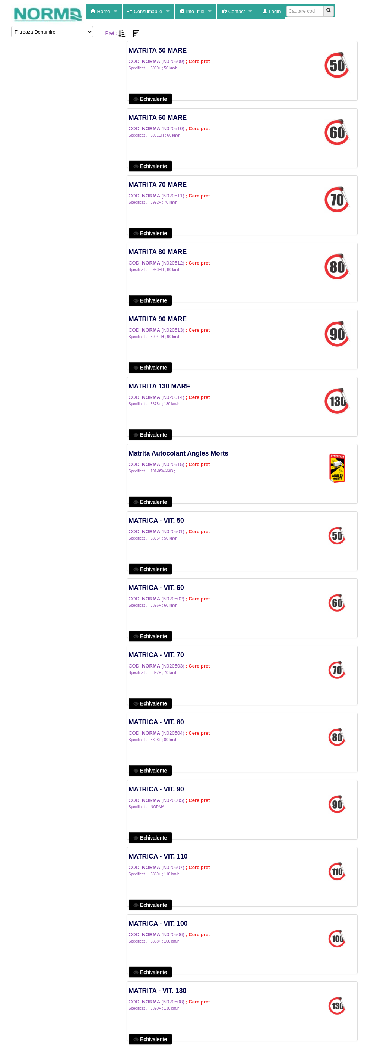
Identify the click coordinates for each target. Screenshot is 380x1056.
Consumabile (144, 11)
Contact (233, 11)
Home (100, 11)
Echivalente (150, 99)
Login (271, 11)
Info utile (192, 11)
